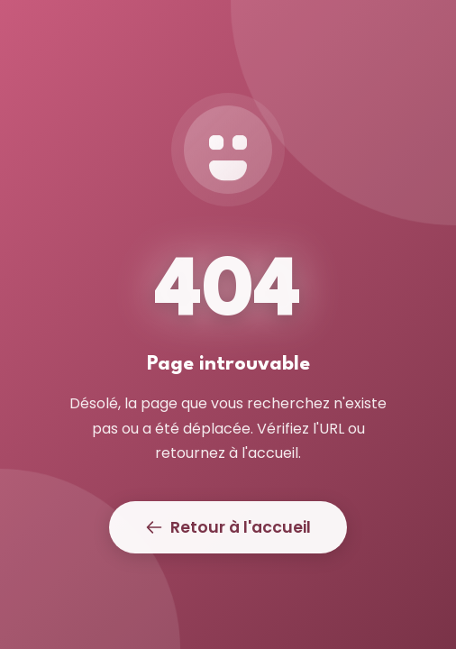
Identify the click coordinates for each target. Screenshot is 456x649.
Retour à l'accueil (228, 527)
